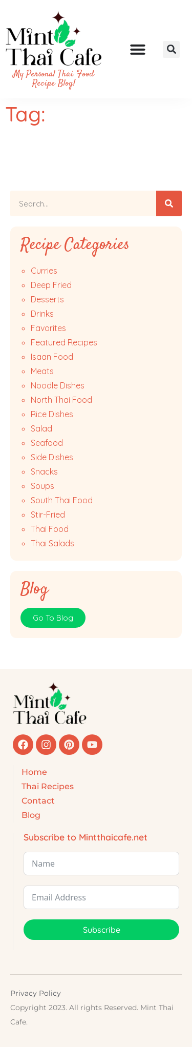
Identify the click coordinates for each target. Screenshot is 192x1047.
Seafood (47, 443)
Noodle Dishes (57, 385)
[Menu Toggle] (138, 49)
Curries (44, 270)
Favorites (48, 328)
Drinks (42, 314)
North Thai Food (61, 400)
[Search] (169, 203)
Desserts (47, 299)
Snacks (44, 471)
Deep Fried (51, 285)
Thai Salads (52, 543)
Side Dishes (52, 457)
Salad (41, 428)
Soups (42, 486)
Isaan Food (52, 357)
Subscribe (101, 930)
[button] (171, 49)
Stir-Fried (48, 514)
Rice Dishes (52, 414)
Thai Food (50, 529)
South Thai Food (62, 500)
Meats (42, 371)
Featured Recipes (64, 342)
